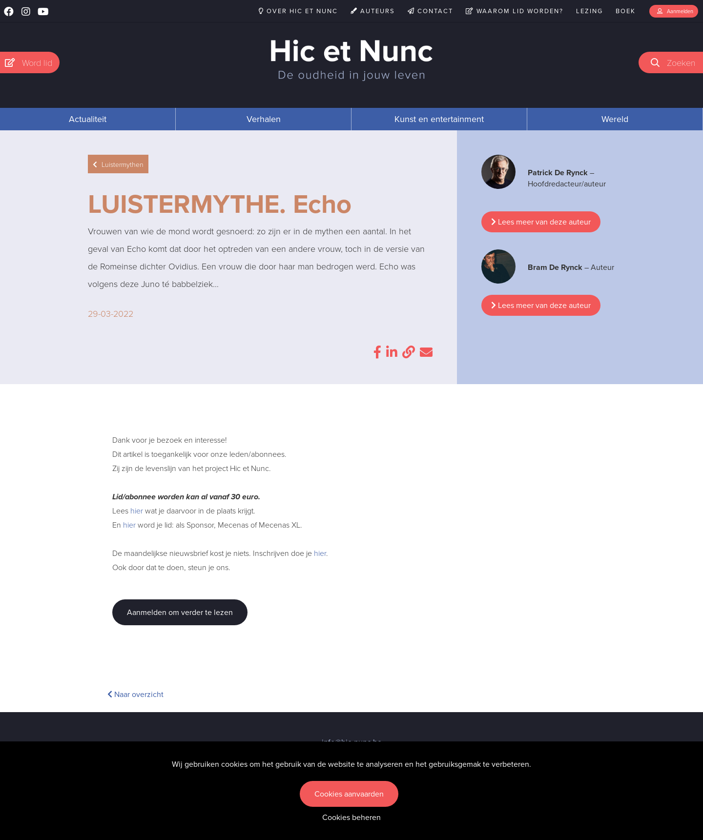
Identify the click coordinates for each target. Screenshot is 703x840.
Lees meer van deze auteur (541, 221)
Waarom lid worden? (514, 11)
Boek (626, 11)
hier (136, 510)
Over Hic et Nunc (298, 11)
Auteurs (373, 11)
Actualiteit (87, 119)
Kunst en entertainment (439, 119)
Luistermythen (118, 164)
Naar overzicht (135, 694)
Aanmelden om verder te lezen (180, 612)
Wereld (614, 119)
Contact (430, 11)
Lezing (589, 11)
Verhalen (264, 119)
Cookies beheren (351, 817)
